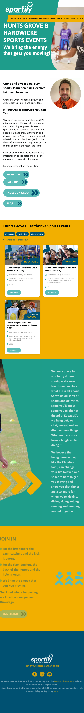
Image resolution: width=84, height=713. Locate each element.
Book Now (23, 18)
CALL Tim (12, 181)
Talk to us (79, 18)
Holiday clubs (22, 234)
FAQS (10, 203)
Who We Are (15, 18)
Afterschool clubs (37, 234)
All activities (9, 234)
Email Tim (13, 174)
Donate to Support (63, 18)
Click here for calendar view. (15, 240)
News (73, 18)
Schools (53, 18)
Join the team (44, 18)
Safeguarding (33, 18)
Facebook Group (18, 192)
